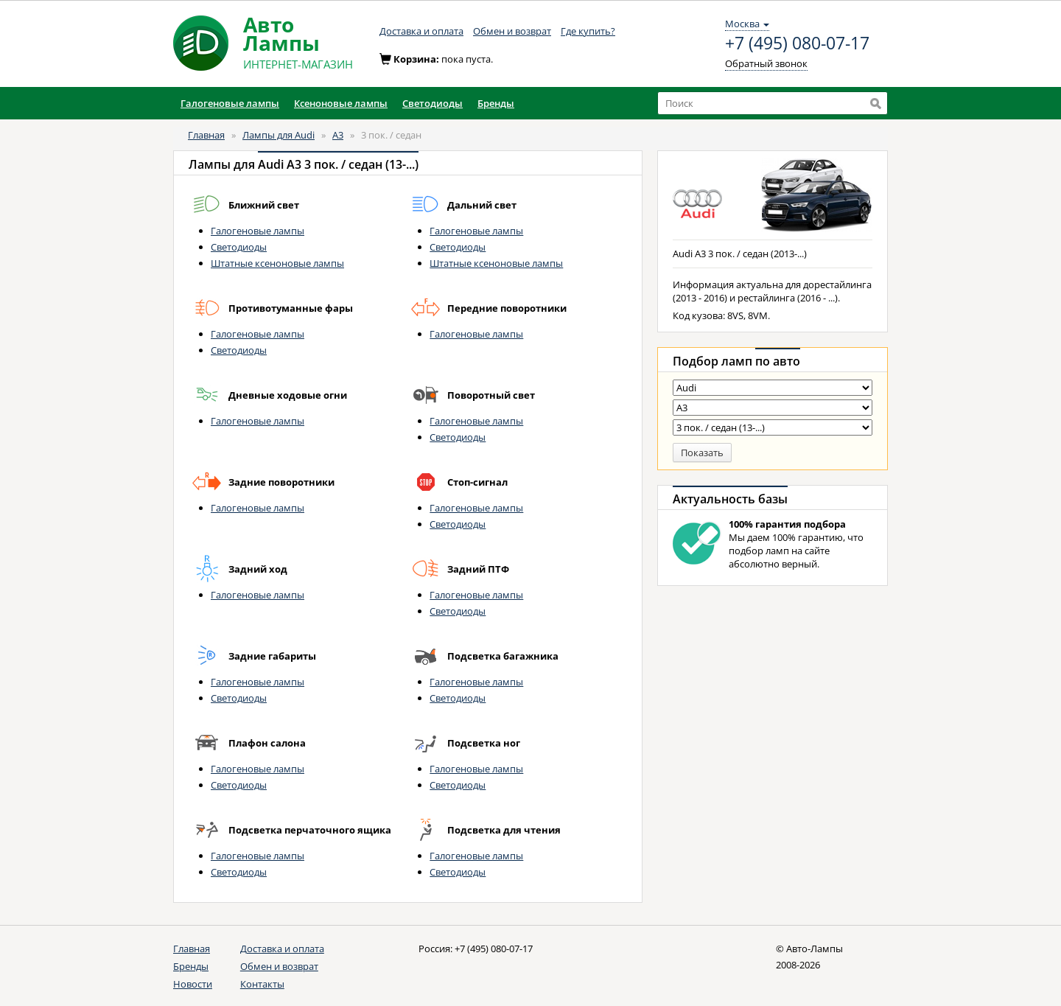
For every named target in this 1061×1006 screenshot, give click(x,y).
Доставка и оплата (421, 31)
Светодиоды (239, 247)
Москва (747, 23)
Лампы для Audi (278, 135)
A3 (337, 135)
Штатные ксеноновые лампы (277, 263)
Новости (192, 984)
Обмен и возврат (512, 31)
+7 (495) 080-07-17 (797, 43)
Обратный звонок (766, 63)
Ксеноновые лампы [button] (341, 103)
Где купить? (588, 31)
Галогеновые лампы (257, 230)
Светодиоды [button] (432, 103)
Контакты (262, 984)
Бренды (191, 966)
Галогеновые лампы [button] (230, 103)
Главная (206, 135)
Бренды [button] (495, 103)
